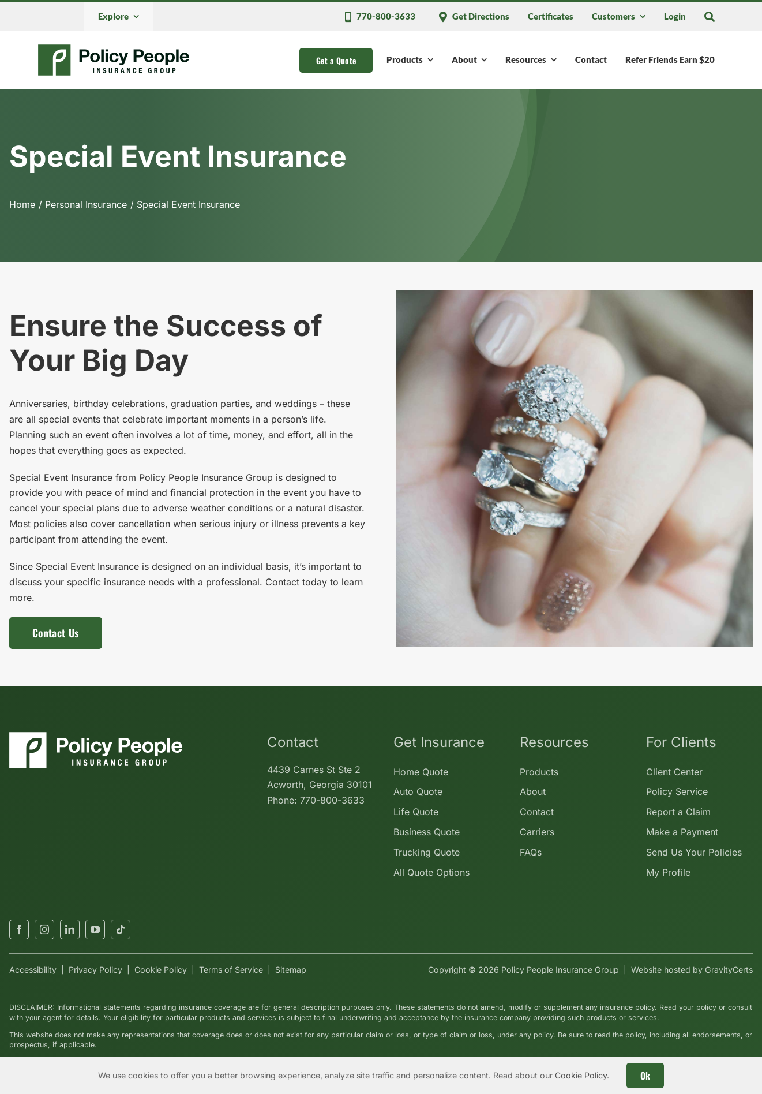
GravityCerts (729, 969)
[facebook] (19, 929)
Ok (645, 1075)
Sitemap (290, 969)
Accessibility (33, 969)
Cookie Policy (160, 969)
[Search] (709, 16)
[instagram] (44, 929)
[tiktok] (120, 929)
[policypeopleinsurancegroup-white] (95, 736)
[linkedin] (70, 929)
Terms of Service (231, 969)
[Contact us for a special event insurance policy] (55, 633)
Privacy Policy (95, 969)
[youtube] (95, 929)
